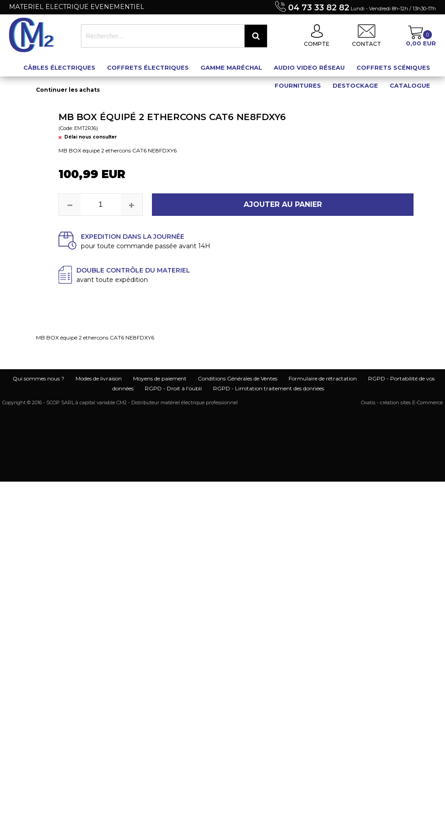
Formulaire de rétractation (323, 378)
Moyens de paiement (160, 378)
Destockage (355, 85)
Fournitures (298, 85)
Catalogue (410, 85)
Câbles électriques (59, 67)
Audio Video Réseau (309, 67)
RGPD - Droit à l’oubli (173, 388)
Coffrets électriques (148, 67)
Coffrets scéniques (393, 67)
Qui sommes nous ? (38, 378)
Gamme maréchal (231, 67)
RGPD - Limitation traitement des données (268, 388)
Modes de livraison (99, 378)
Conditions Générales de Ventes (237, 378)
